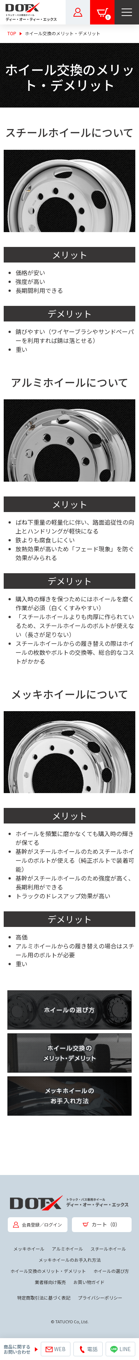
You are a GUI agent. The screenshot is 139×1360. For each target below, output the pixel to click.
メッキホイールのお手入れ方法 (70, 1260)
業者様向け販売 (50, 1282)
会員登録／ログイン (37, 1224)
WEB (56, 1349)
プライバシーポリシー (100, 1297)
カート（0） (101, 1224)
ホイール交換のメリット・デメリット (48, 1271)
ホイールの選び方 (111, 1271)
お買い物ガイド (89, 1282)
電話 (88, 1349)
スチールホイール (108, 1248)
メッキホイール (28, 1248)
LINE (120, 1349)
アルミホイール (67, 1248)
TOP (11, 33)
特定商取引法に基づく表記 (43, 1297)
